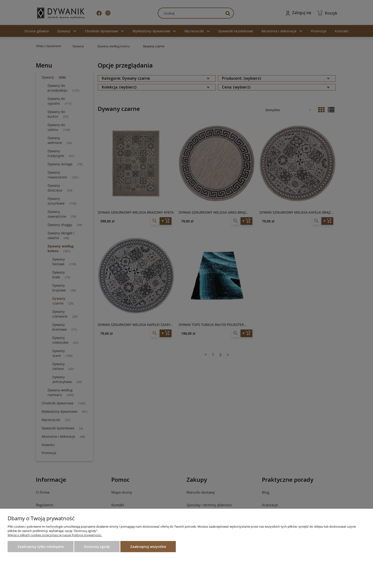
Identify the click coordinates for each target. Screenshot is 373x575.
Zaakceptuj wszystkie (148, 546)
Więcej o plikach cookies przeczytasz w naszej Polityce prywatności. (55, 535)
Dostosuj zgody (97, 546)
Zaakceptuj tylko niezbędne (40, 546)
